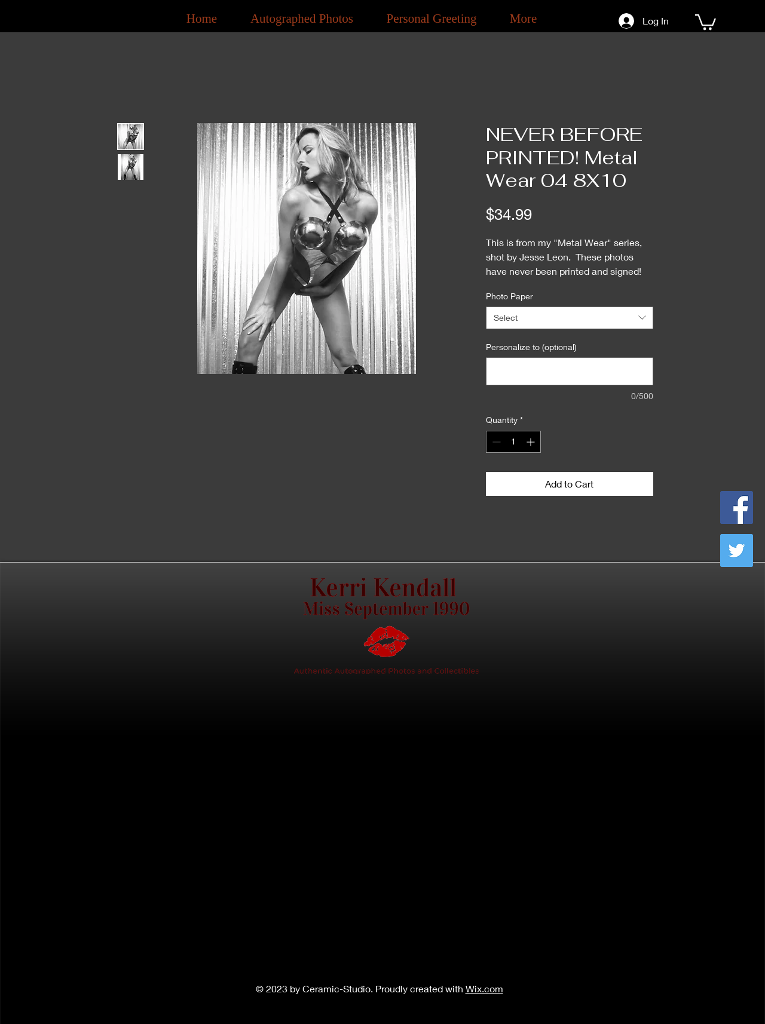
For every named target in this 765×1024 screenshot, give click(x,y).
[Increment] (531, 441)
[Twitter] (736, 550)
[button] (705, 21)
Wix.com (484, 988)
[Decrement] (495, 441)
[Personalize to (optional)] (569, 371)
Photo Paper (509, 296)
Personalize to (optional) (531, 347)
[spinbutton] (513, 441)
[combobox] (569, 317)
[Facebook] (736, 507)
